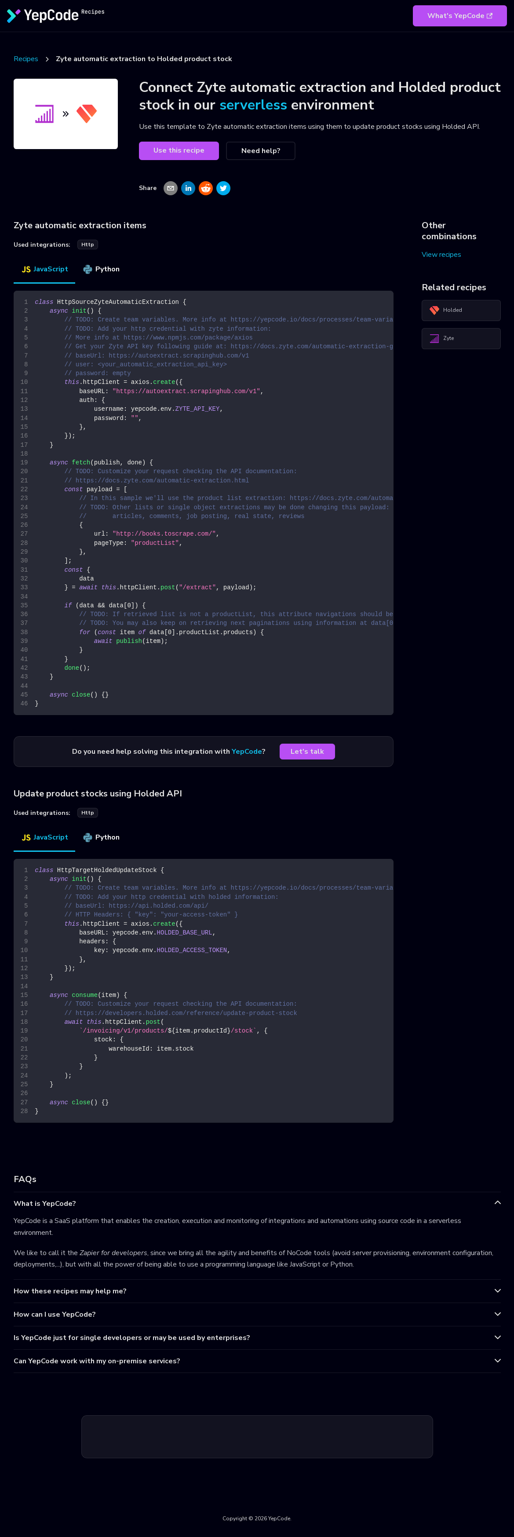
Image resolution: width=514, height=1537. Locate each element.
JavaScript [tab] (44, 269)
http (87, 244)
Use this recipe (178, 150)
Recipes (26, 59)
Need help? (261, 151)
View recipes (441, 254)
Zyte (441, 338)
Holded (445, 310)
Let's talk (307, 751)
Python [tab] (101, 269)
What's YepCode (459, 16)
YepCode (247, 751)
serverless (253, 104)
